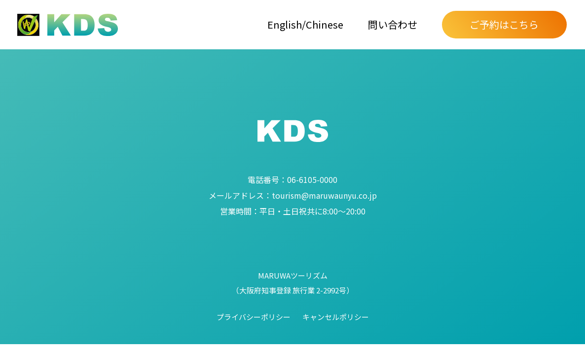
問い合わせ (392, 24)
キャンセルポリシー (335, 317)
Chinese (324, 24)
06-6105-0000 (292, 179)
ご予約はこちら (504, 24)
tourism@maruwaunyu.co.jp (293, 195)
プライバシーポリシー (254, 317)
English (284, 24)
